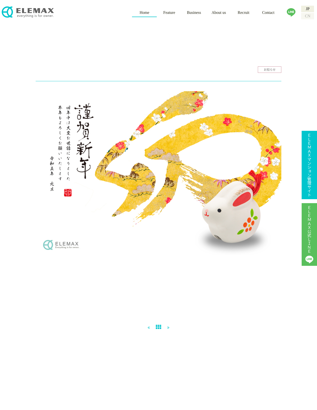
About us (218, 12)
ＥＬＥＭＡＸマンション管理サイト (309, 165)
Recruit (243, 12)
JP (308, 9)
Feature (169, 12)
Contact (268, 12)
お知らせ (270, 69)
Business (194, 12)
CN (307, 16)
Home (144, 12)
